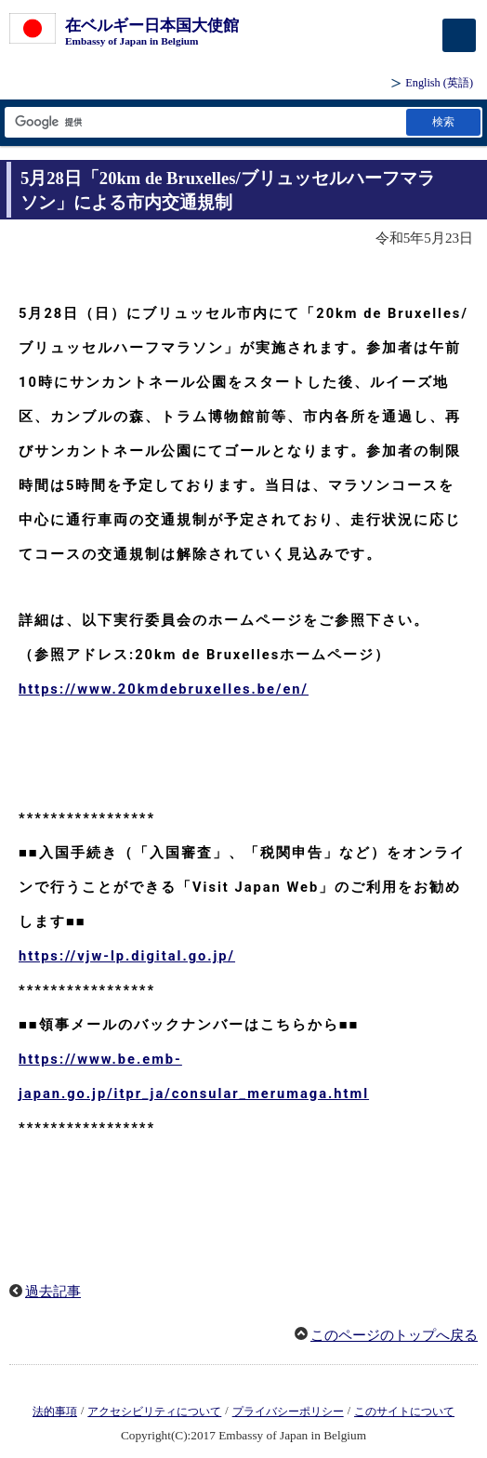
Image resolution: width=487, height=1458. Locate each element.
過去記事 (53, 1291)
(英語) (439, 82)
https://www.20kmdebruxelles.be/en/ (164, 689)
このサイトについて (404, 1411)
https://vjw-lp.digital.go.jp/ (127, 956)
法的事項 (55, 1411)
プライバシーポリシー (288, 1411)
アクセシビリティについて (154, 1411)
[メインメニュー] (459, 35)
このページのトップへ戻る (394, 1335)
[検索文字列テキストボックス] (204, 122)
